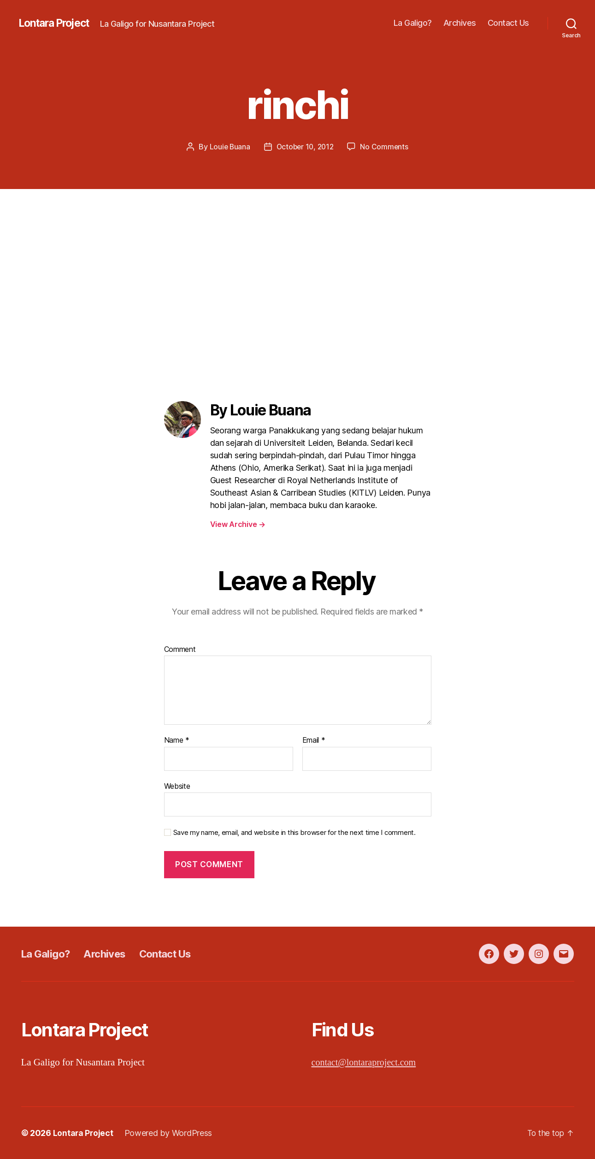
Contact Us (508, 23)
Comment (180, 649)
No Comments (386, 146)
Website (177, 785)
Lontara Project (57, 23)
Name (176, 740)
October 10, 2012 (305, 146)
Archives (459, 23)
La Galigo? (413, 23)
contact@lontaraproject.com (366, 1062)
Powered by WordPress (169, 1133)
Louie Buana (228, 146)
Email (313, 740)
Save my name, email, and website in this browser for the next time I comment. (294, 832)
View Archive (237, 524)
